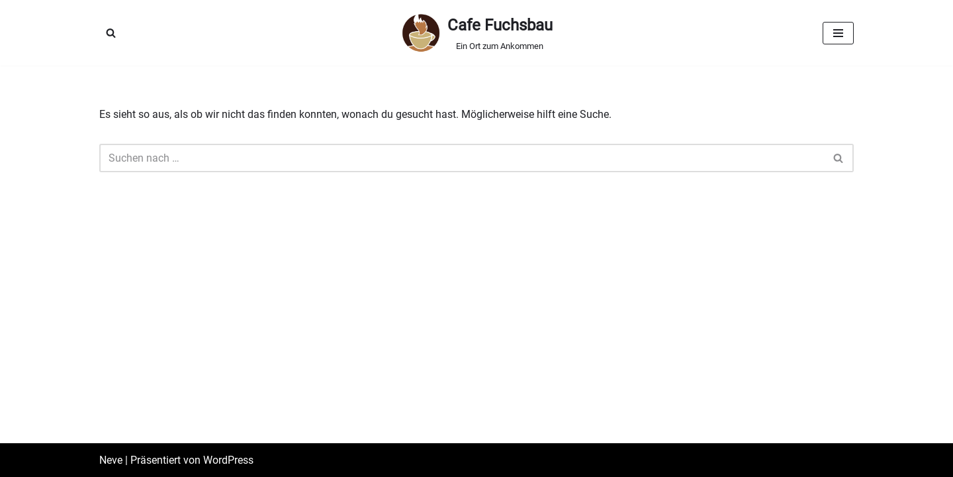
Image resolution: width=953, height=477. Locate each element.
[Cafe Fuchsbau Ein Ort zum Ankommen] (477, 33)
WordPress (228, 460)
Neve (110, 460)
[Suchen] (111, 33)
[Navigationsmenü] (838, 33)
